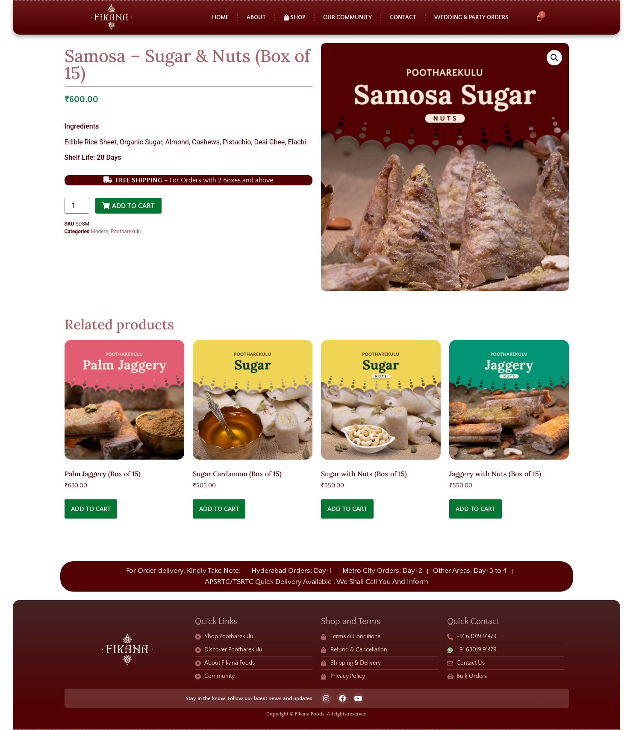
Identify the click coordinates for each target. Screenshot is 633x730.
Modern (99, 232)
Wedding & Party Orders (471, 17)
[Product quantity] (77, 206)
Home (220, 17)
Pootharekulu (126, 232)
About (256, 17)
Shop (294, 17)
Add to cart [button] (91, 509)
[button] (554, 57)
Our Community (347, 17)
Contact (403, 17)
